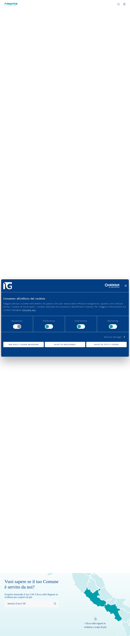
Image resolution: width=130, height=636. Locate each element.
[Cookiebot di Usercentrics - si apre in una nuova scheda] (106, 286)
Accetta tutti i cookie (106, 344)
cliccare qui (29, 310)
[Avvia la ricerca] (55, 604)
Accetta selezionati (65, 344)
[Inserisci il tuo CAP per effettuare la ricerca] (32, 604)
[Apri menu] (124, 4)
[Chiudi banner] (126, 286)
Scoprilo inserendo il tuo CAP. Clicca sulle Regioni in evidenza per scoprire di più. (31, 595)
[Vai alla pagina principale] (11, 4)
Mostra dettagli (112, 337)
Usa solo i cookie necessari (24, 344)
